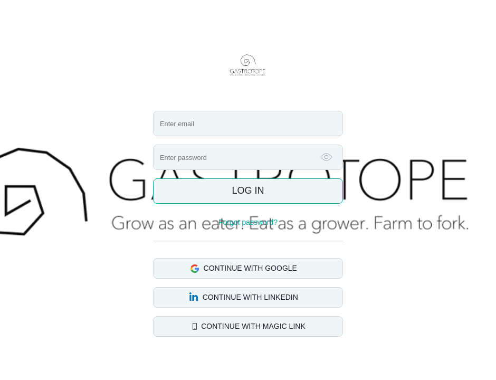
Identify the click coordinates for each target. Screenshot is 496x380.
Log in (248, 190)
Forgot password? (248, 222)
